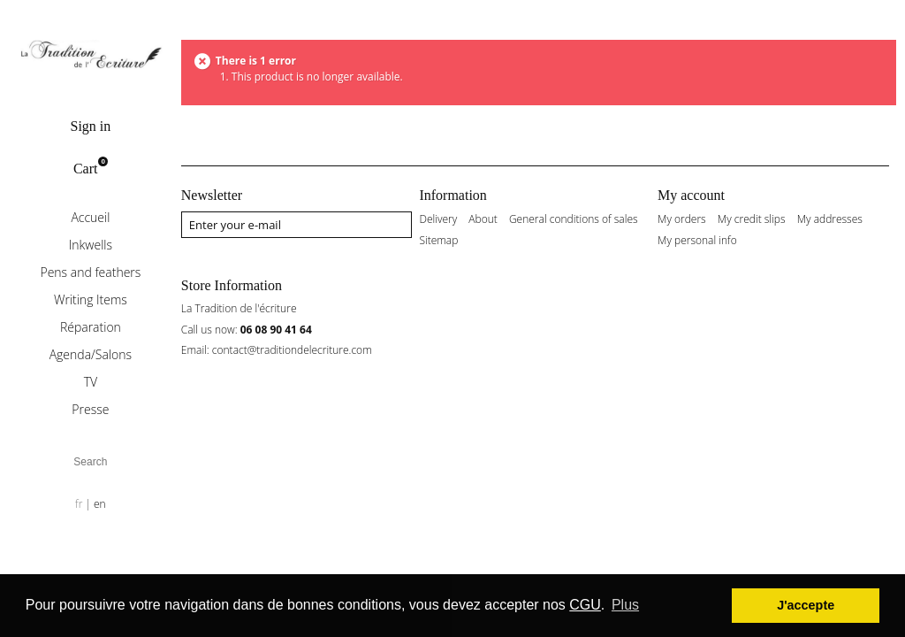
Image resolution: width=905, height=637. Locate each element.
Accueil (90, 217)
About (482, 219)
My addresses (830, 219)
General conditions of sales (573, 219)
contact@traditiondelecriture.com (292, 349)
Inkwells (90, 244)
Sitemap (438, 241)
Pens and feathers (90, 272)
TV (90, 381)
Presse (90, 409)
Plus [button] (625, 604)
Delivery (438, 219)
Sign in (90, 126)
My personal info (697, 241)
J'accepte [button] (805, 605)
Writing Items (90, 299)
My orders (682, 219)
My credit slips (752, 219)
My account (691, 195)
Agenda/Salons (90, 354)
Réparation (90, 326)
